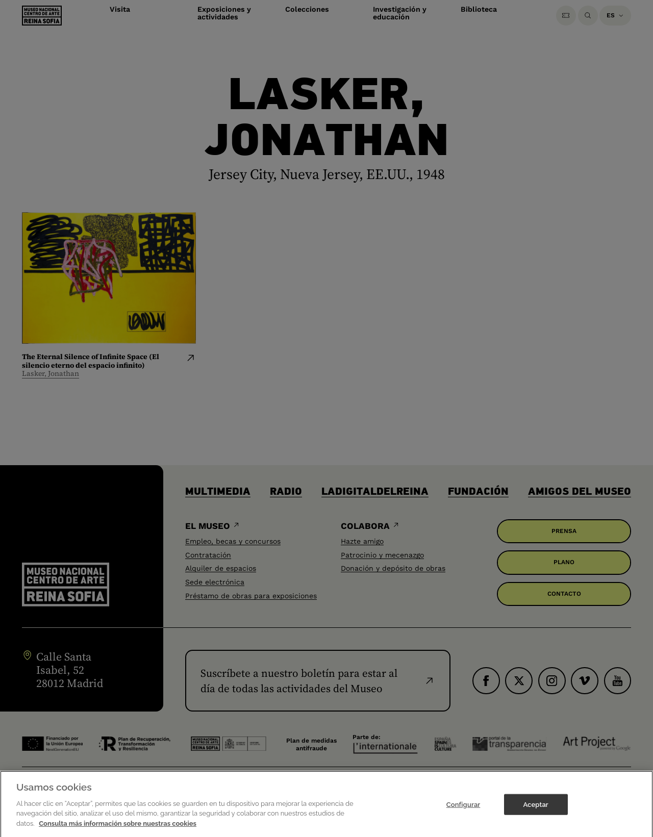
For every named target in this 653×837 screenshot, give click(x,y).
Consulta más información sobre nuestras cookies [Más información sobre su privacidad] (117, 827)
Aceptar (535, 809)
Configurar (463, 809)
